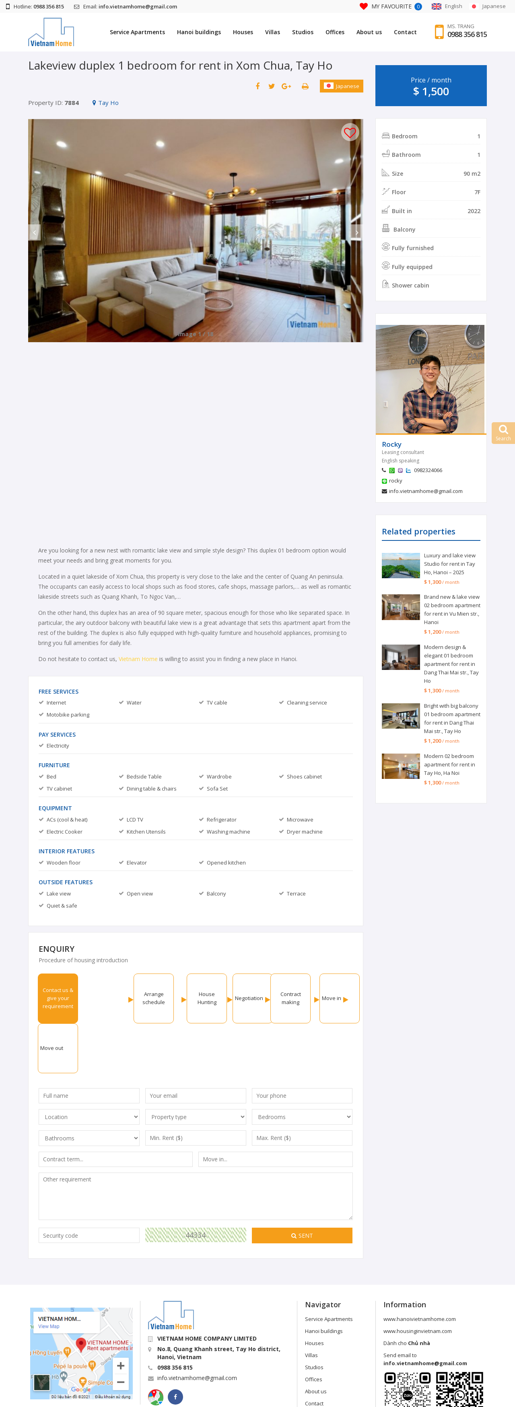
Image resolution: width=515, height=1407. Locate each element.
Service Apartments (137, 32)
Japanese (341, 86)
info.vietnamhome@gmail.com (426, 491)
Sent (302, 1185)
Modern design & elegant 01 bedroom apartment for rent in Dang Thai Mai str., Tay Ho (451, 663)
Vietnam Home (138, 659)
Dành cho (406, 1293)
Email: (125, 6)
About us (369, 32)
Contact (405, 32)
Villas (272, 32)
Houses (243, 32)
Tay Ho (106, 103)
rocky (395, 480)
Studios (302, 32)
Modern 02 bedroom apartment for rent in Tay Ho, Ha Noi (449, 764)
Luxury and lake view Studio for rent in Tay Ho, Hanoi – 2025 (450, 564)
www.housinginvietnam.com (417, 1281)
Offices (334, 32)
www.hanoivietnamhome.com (419, 1269)
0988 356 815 (467, 34)
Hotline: (35, 6)
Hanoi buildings (199, 32)
